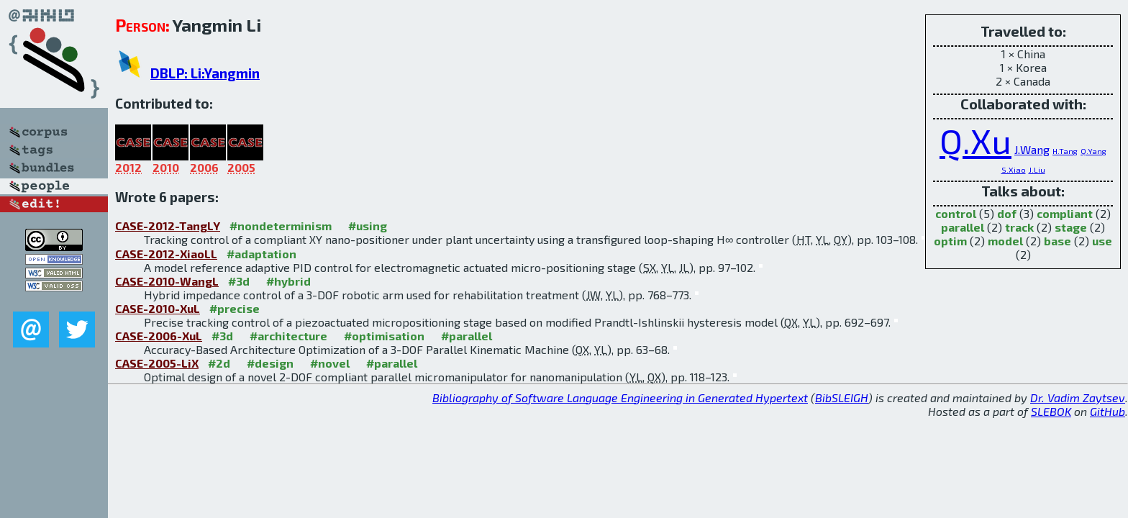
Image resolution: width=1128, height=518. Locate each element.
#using (367, 225)
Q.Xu (975, 140)
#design (270, 363)
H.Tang (1065, 150)
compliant (1065, 213)
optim (950, 240)
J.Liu (1037, 169)
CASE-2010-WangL (167, 281)
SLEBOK (1051, 411)
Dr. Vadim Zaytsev (1077, 397)
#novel (330, 363)
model (1005, 240)
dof (1006, 213)
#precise (234, 308)
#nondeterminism (280, 225)
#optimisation (384, 335)
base (1057, 240)
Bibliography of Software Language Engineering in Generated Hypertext (620, 397)
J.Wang (1032, 149)
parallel (962, 227)
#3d (239, 281)
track (1019, 227)
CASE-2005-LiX (157, 363)
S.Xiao (1013, 169)
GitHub (1107, 411)
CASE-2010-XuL (157, 308)
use (1102, 240)
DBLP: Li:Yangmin (205, 73)
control (955, 213)
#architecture (288, 335)
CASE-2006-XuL (158, 335)
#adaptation (261, 253)
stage (1071, 227)
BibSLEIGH (841, 397)
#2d (219, 363)
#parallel (466, 335)
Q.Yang (1093, 150)
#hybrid (288, 281)
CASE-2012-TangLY (167, 225)
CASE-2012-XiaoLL (166, 253)
